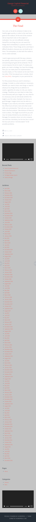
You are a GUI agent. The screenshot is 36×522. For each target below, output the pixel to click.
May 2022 (7, 238)
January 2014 (8, 394)
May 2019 (7, 263)
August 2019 (8, 256)
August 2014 (8, 379)
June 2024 (7, 222)
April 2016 (7, 340)
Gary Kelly (8, 76)
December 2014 (8, 370)
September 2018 (9, 281)
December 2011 (8, 440)
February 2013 (8, 419)
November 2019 (8, 249)
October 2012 (8, 429)
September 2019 (9, 254)
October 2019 (8, 252)
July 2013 (7, 408)
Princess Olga (8, 173)
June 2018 (7, 288)
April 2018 (7, 293)
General (7, 482)
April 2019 (7, 265)
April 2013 (7, 415)
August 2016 (8, 331)
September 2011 (9, 444)
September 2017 (9, 308)
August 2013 (8, 406)
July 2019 (7, 258)
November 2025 (8, 197)
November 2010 (8, 460)
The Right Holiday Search (11, 175)
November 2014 (8, 372)
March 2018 (7, 295)
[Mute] (29, 159)
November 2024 (8, 215)
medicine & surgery (16, 136)
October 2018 (8, 279)
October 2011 (8, 442)
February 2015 (8, 365)
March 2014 (7, 390)
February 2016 (8, 345)
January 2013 (8, 422)
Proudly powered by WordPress (14, 516)
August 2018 (8, 283)
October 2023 (8, 229)
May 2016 (7, 338)
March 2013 (7, 417)
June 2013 (7, 410)
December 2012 (8, 424)
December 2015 (8, 349)
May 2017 (7, 317)
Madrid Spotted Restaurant (11, 168)
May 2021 (7, 247)
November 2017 (8, 304)
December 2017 (8, 302)
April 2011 (7, 456)
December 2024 (8, 213)
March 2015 (7, 363)
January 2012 (8, 438)
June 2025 (7, 206)
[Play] (4, 159)
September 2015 (9, 356)
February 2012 (8, 435)
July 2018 (7, 286)
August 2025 (8, 202)
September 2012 (9, 431)
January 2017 (8, 324)
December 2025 (8, 195)
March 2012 (7, 433)
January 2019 (8, 272)
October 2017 (8, 306)
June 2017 (7, 315)
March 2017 (7, 320)
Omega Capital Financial (18, 3)
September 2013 (9, 404)
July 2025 (7, 204)
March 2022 (7, 243)
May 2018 (7, 290)
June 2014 (7, 383)
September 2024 (9, 220)
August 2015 (8, 358)
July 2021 (7, 245)
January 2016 (8, 347)
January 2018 (8, 299)
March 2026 (7, 191)
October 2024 (8, 218)
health (7, 136)
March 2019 (7, 268)
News (6, 484)
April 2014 (7, 388)
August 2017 (8, 311)
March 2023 (7, 234)
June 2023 (7, 231)
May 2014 (7, 385)
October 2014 (8, 374)
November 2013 (8, 399)
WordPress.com (21, 518)
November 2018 (8, 277)
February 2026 (8, 193)
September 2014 (9, 376)
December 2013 (8, 397)
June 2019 (7, 261)
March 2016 (7, 342)
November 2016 (8, 327)
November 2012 (8, 426)
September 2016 (9, 329)
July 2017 (7, 313)
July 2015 (7, 360)
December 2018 (8, 274)
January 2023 (8, 236)
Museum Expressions (10, 170)
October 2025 (8, 200)
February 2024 (8, 224)
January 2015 (8, 367)
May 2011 (7, 453)
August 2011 (8, 447)
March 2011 (7, 458)
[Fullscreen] (31, 159)
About (6, 471)
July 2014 (7, 381)
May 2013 (7, 413)
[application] (18, 152)
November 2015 (8, 351)
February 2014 (8, 392)
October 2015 (8, 354)
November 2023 (8, 227)
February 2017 (8, 322)
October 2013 (8, 401)
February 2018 (8, 297)
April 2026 (7, 188)
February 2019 (8, 270)
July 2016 (7, 333)
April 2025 (7, 209)
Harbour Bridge (9, 177)
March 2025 (7, 211)
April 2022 (7, 240)
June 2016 (7, 336)
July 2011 (7, 449)
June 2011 (7, 451)
